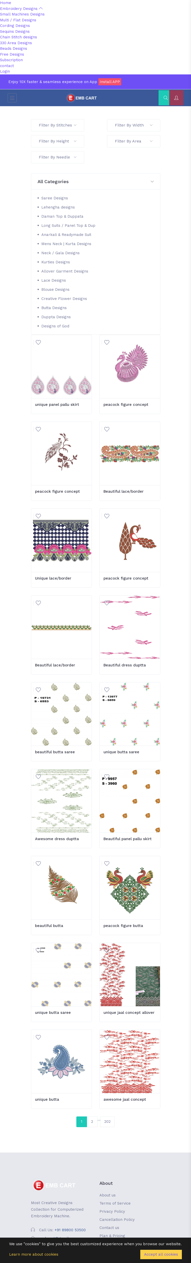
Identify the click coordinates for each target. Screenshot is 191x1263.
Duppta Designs (56, 317)
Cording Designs (15, 25)
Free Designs (12, 54)
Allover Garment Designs (64, 271)
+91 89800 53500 (70, 1230)
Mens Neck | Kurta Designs (66, 244)
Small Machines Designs (22, 14)
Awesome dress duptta (57, 839)
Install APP (110, 81)
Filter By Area (133, 141)
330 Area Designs (16, 43)
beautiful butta (49, 925)
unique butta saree (121, 752)
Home (5, 3)
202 (107, 1121)
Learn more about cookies (33, 1254)
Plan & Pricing (112, 1236)
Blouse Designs (55, 289)
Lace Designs (53, 280)
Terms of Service (115, 1203)
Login (5, 71)
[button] (95, 182)
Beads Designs (13, 48)
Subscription (11, 60)
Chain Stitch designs (18, 37)
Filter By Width (133, 125)
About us (107, 1195)
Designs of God (55, 326)
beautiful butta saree (55, 752)
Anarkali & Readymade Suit (66, 234)
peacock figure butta (123, 925)
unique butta (47, 1099)
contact (7, 65)
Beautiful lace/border (123, 491)
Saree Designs (54, 198)
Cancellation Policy (117, 1219)
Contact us (109, 1227)
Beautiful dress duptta (124, 665)
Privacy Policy (112, 1211)
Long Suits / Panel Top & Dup (68, 225)
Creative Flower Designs (64, 298)
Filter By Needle (57, 157)
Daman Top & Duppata (62, 216)
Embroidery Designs (21, 8)
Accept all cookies (161, 1254)
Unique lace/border (53, 578)
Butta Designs (54, 308)
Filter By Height (57, 141)
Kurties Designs (55, 262)
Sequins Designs (15, 31)
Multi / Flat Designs (18, 20)
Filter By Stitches (57, 125)
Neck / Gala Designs (60, 253)
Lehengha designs (58, 207)
